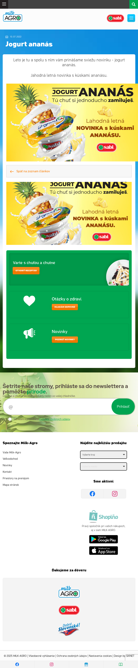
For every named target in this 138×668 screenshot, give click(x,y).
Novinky (7, 465)
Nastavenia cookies (100, 656)
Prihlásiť (123, 406)
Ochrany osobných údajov (54, 419)
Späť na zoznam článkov (30, 171)
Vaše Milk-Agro (12, 452)
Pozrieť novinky (65, 340)
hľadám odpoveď (64, 307)
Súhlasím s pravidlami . (42, 419)
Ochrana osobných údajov (72, 656)
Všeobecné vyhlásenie (42, 656)
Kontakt (7, 472)
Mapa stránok (11, 485)
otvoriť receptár (26, 271)
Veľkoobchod (10, 459)
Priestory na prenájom (16, 478)
